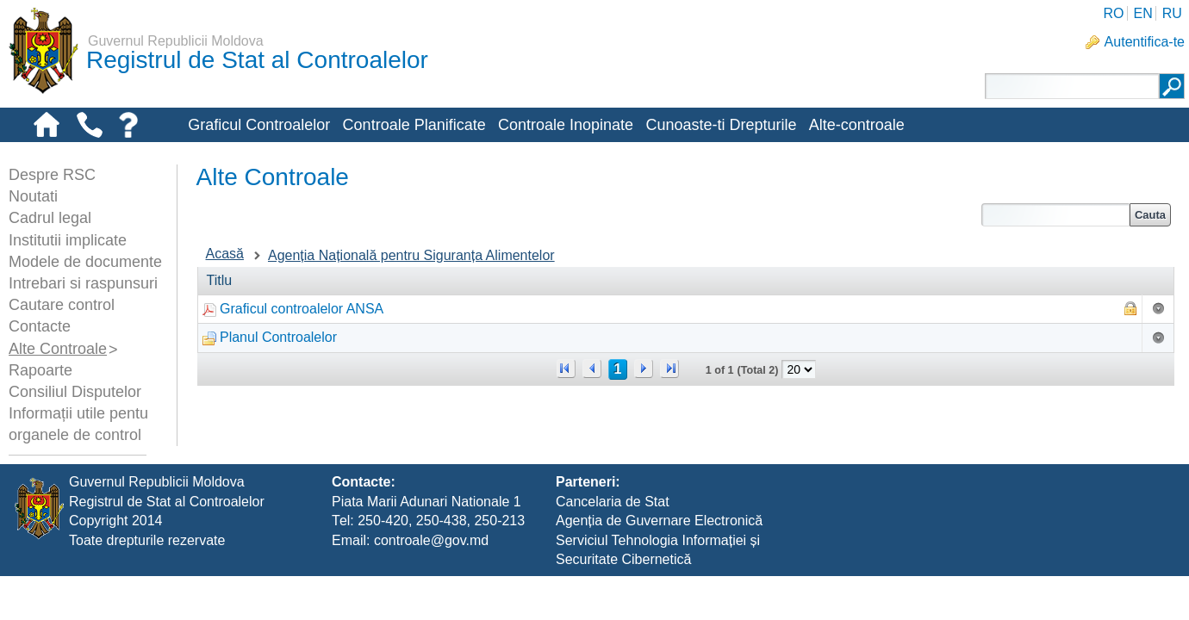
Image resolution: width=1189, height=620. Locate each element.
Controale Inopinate (565, 124)
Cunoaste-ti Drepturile (720, 124)
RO (1113, 13)
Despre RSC (52, 174)
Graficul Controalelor (259, 124)
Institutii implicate (68, 240)
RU (1172, 13)
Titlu (220, 280)
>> (669, 368)
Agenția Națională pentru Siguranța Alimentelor (411, 255)
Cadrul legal (50, 217)
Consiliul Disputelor (75, 391)
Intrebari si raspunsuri (83, 283)
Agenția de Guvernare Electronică (659, 564)
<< (566, 368)
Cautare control (62, 304)
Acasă (225, 253)
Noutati (33, 196)
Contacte (40, 326)
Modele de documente (85, 261)
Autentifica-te (1145, 41)
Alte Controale (58, 348)
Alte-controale (857, 124)
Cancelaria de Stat (612, 544)
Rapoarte (40, 370)
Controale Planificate (414, 124)
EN (1142, 13)
